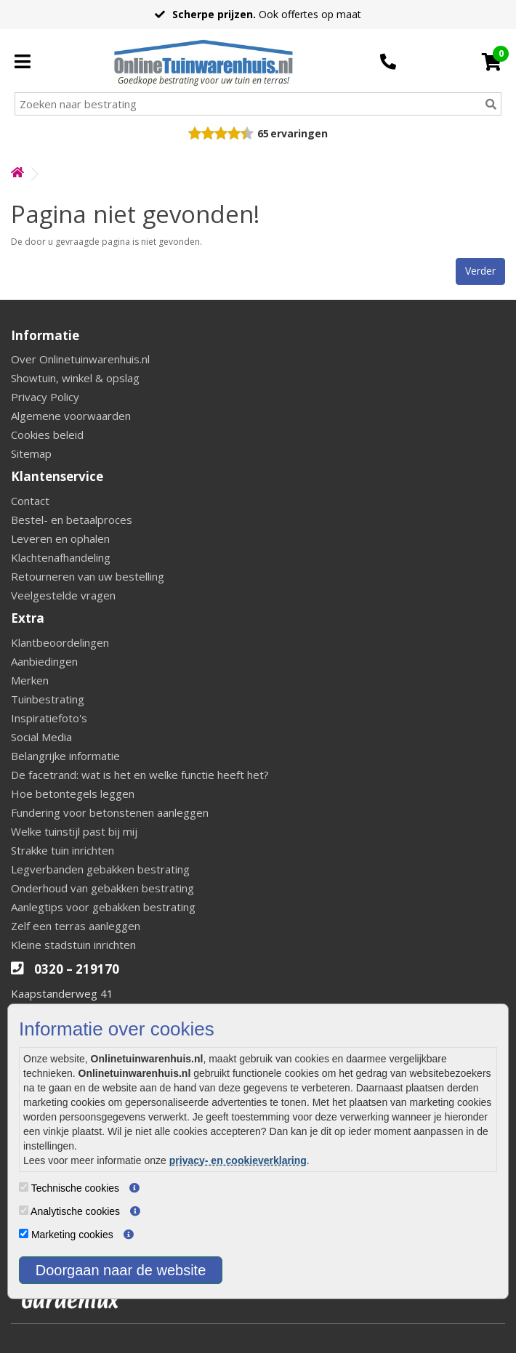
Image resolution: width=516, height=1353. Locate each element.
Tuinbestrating (47, 699)
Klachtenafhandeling (60, 557)
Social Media (41, 737)
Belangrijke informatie (65, 755)
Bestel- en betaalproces (71, 519)
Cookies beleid (47, 434)
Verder (480, 271)
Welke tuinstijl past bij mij (74, 831)
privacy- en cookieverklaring (238, 1160)
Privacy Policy (45, 396)
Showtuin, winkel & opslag (75, 378)
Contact (30, 500)
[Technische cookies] (23, 1187)
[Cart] (491, 61)
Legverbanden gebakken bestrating (100, 869)
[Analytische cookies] (23, 1210)
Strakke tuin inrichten (62, 850)
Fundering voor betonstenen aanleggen (110, 812)
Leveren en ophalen (60, 538)
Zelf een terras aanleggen (75, 925)
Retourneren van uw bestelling (87, 576)
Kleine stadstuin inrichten (73, 944)
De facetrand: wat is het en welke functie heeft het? (140, 774)
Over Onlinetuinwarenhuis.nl (80, 359)
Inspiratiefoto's (49, 718)
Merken (30, 680)
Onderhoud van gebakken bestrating (102, 888)
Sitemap (31, 453)
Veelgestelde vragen (63, 595)
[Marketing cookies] (23, 1233)
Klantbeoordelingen (60, 642)
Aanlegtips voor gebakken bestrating (103, 907)
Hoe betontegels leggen (72, 793)
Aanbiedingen (44, 661)
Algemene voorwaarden (71, 415)
